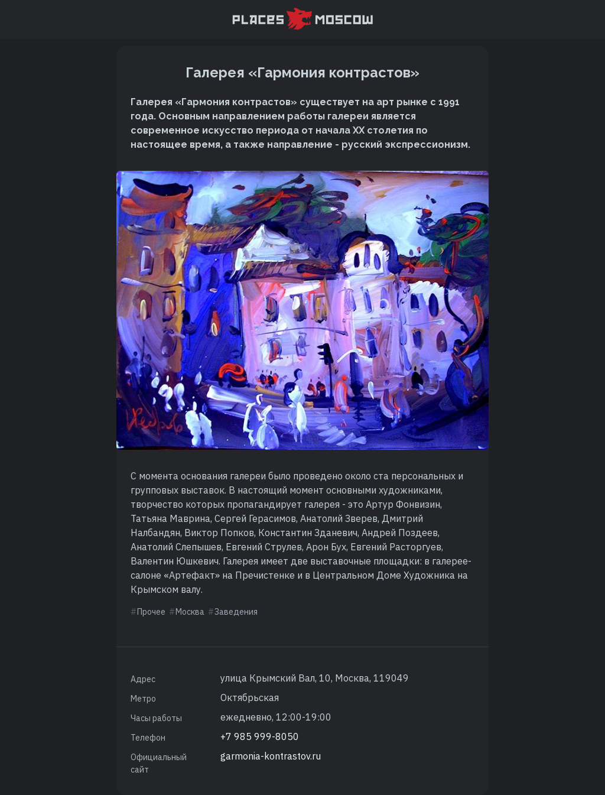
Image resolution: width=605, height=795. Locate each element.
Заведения (236, 611)
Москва (189, 611)
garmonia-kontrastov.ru (270, 756)
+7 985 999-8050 (259, 736)
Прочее (151, 611)
